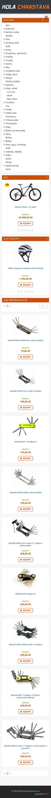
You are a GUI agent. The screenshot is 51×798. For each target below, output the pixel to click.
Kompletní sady (13, 70)
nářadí (9, 95)
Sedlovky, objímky (14, 151)
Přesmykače (11, 123)
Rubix (46, 794)
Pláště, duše (11, 113)
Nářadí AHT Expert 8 (25, 593)
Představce (11, 116)
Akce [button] (5, 177)
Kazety (9, 63)
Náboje (9, 77)
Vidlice (8, 155)
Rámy (8, 134)
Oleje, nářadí (11, 88)
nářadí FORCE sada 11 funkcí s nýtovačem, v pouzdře (25, 746)
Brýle (8, 46)
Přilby (8, 127)
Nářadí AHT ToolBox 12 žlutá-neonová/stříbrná (25, 696)
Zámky (9, 162)
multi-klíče (11, 92)
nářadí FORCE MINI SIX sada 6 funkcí (25, 340)
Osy (7, 106)
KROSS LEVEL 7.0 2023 (25, 207)
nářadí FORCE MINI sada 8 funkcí (26, 492)
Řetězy (9, 137)
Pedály (9, 109)
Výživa (8, 158)
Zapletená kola (12, 165)
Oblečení (10, 85)
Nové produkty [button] (11, 239)
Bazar (8, 169)
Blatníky (9, 35)
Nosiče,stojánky (13, 81)
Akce (8, 25)
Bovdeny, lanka (12, 42)
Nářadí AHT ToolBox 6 (26, 441)
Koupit (25, 223)
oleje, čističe (12, 99)
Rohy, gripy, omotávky (16, 144)
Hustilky (9, 60)
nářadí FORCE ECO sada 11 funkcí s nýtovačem (25, 544)
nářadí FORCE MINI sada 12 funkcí (25, 644)
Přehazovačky (12, 120)
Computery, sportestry (16, 53)
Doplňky (9, 56)
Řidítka (9, 141)
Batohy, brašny (12, 32)
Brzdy (8, 49)
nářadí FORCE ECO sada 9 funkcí (25, 391)
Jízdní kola (10, 28)
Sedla (8, 148)
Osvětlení (10, 102)
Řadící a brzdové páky (15, 130)
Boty (8, 39)
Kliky (8, 67)
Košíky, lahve (11, 74)
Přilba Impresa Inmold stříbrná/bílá (25, 268)
